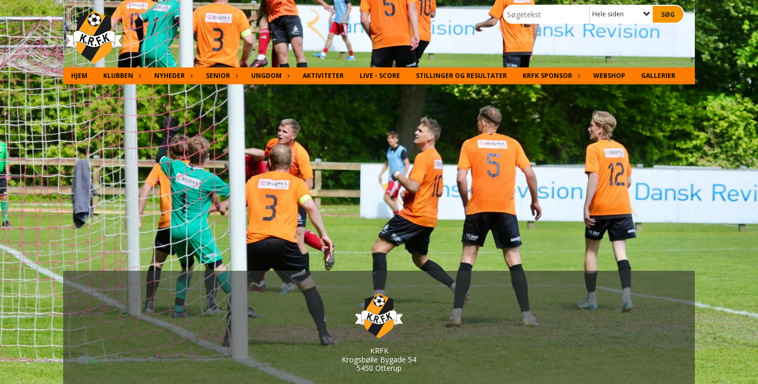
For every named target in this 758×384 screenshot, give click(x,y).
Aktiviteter (323, 75)
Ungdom (269, 75)
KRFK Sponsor (550, 75)
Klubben (120, 75)
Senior (220, 75)
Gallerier (658, 75)
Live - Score (380, 75)
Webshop (609, 75)
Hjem (79, 75)
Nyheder (172, 75)
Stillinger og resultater (461, 75)
